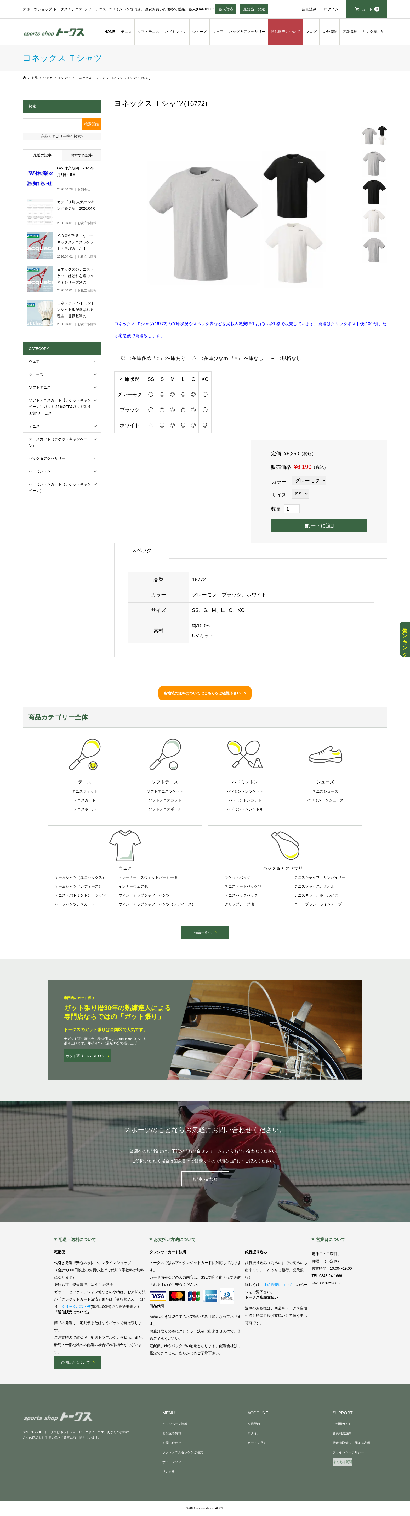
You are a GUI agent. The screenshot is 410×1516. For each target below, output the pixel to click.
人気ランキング (405, 639)
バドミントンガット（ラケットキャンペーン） (60, 487)
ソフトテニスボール (165, 809)
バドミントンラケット (245, 791)
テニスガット (85, 800)
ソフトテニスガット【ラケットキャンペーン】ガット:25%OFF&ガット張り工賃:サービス (60, 406)
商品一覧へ (202, 932)
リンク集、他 (373, 32)
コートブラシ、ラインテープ (318, 904)
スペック (142, 550)
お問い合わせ (205, 1179)
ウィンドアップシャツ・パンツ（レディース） (156, 904)
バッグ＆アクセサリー (247, 32)
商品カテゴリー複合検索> (62, 136)
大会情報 (329, 32)
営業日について (330, 1240)
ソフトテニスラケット (165, 791)
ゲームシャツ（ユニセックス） (80, 877)
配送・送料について (77, 1240)
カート (370, 9)
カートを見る (257, 1443)
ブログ (311, 32)
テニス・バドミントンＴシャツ (80, 895)
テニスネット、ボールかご (316, 895)
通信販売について (285, 32)
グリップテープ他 (239, 904)
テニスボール (85, 809)
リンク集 (168, 1471)
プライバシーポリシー (348, 1452)
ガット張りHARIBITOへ (85, 1056)
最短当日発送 (254, 10)
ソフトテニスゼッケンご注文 (182, 1452)
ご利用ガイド (342, 1424)
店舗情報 (349, 32)
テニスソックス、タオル (314, 886)
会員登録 (308, 9)
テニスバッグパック (241, 895)
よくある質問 (342, 1462)
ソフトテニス (148, 32)
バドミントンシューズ (325, 800)
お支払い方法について (175, 1240)
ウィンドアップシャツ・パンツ (144, 895)
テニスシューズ (325, 791)
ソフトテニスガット (165, 800)
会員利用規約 (342, 1433)
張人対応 (225, 10)
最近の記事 (42, 155)
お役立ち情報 (171, 1433)
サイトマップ (171, 1462)
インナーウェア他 (133, 886)
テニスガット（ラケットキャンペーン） (58, 442)
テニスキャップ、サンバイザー (319, 877)
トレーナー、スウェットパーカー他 (147, 877)
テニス (126, 32)
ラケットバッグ (237, 877)
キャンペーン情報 (174, 1424)
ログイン (331, 9)
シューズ (199, 32)
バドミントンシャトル (245, 809)
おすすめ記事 (82, 155)
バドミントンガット (245, 800)
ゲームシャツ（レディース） (78, 886)
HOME (109, 32)
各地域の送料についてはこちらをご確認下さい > (205, 693)
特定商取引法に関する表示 (351, 1443)
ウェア (217, 32)
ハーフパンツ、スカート (75, 904)
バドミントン (176, 32)
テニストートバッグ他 (243, 886)
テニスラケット (85, 791)
